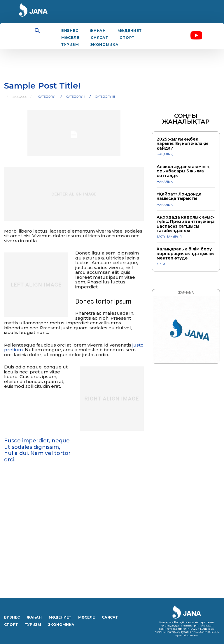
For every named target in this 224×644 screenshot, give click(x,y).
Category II (75, 96)
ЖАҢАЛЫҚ (165, 154)
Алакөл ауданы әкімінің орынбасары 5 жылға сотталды (183, 171)
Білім (161, 264)
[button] (37, 31)
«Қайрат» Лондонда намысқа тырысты (179, 196)
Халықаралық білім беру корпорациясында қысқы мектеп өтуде (185, 253)
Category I (47, 96)
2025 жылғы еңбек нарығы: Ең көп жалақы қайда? (182, 143)
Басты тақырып (169, 236)
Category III (105, 96)
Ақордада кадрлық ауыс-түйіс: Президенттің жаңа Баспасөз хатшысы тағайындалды (186, 223)
